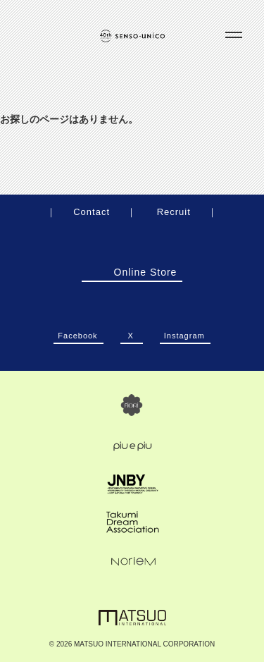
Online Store (131, 272)
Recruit (174, 212)
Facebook (77, 332)
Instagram (184, 332)
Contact (91, 212)
